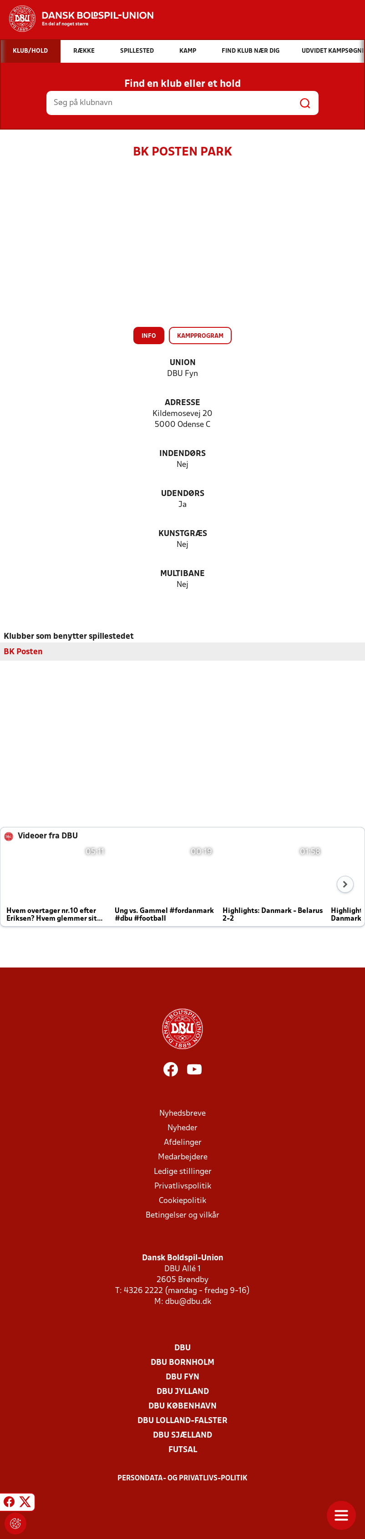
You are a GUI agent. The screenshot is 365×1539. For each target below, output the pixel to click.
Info (149, 336)
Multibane (182, 574)
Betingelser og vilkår (182, 1215)
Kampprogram (200, 336)
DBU (182, 1348)
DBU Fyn (182, 1377)
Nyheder (182, 1128)
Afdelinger (183, 1143)
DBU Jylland (183, 1392)
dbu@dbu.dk (188, 1302)
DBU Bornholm (182, 1363)
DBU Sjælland (182, 1435)
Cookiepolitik (182, 1201)
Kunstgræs (182, 534)
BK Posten (23, 652)
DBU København (182, 1406)
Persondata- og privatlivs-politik (182, 1478)
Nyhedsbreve (182, 1114)
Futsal (182, 1450)
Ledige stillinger (183, 1172)
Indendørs (182, 454)
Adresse (182, 403)
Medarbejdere (183, 1157)
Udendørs (182, 494)
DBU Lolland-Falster (182, 1421)
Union (183, 363)
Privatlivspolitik (182, 1186)
